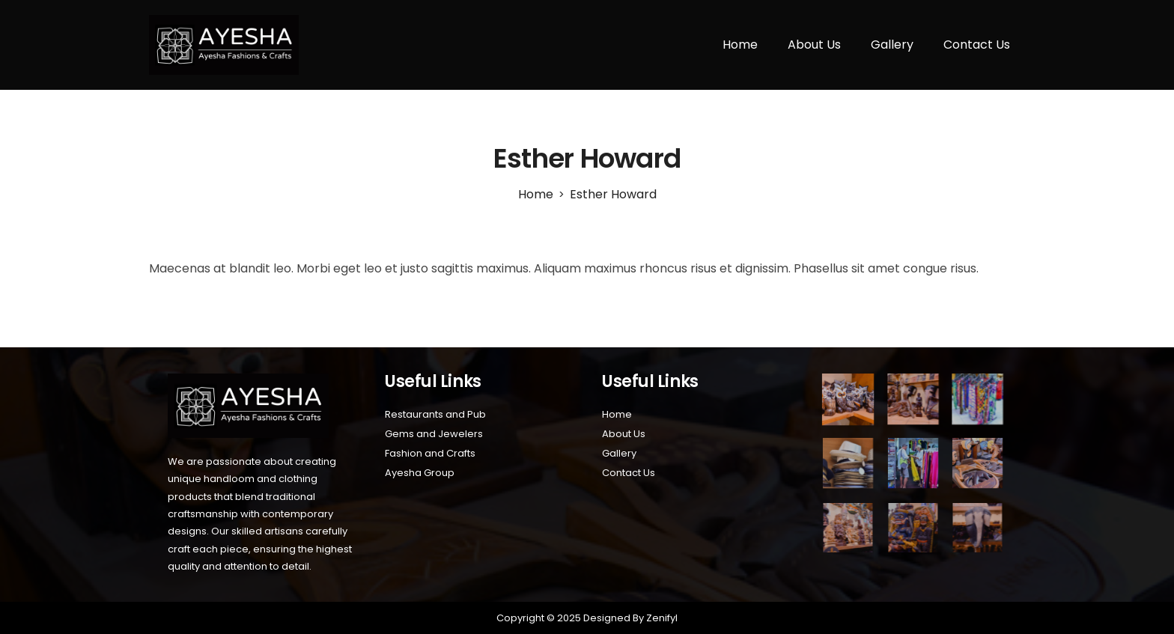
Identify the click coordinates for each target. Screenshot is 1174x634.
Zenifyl (661, 618)
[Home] (535, 194)
